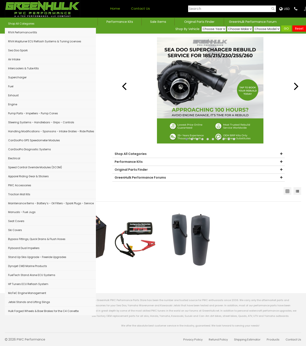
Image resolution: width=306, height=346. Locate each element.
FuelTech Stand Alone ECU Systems (31, 275)
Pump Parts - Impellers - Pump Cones (33, 113)
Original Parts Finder (199, 170)
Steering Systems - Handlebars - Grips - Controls (41, 122)
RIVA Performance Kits (22, 32)
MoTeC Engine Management (27, 293)
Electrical (14, 158)
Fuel (10, 86)
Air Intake (14, 59)
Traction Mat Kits (19, 194)
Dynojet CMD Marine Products (27, 266)
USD (284, 8)
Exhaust (13, 95)
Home (115, 8)
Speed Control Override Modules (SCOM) (35, 167)
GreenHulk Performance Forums (199, 177)
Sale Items (158, 22)
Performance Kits (119, 22)
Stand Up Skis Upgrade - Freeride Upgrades (37, 257)
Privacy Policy (193, 339)
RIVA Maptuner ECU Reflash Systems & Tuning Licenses (44, 41)
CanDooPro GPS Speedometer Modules (34, 140)
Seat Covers (16, 221)
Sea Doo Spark (18, 50)
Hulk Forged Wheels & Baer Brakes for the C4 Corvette (43, 311)
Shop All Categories (21, 23)
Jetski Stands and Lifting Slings (29, 302)
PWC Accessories (19, 185)
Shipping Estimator (247, 339)
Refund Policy (218, 339)
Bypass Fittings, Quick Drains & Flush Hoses (36, 239)
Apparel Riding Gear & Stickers (28, 176)
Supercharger (17, 77)
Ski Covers (15, 230)
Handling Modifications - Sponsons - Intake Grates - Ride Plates (51, 131)
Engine (12, 104)
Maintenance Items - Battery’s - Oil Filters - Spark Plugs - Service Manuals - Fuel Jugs (51, 207)
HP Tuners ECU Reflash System (28, 284)
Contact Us (140, 8)
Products (273, 339)
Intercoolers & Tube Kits (23, 68)
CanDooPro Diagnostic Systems (29, 149)
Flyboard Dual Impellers (24, 248)
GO (286, 28)
